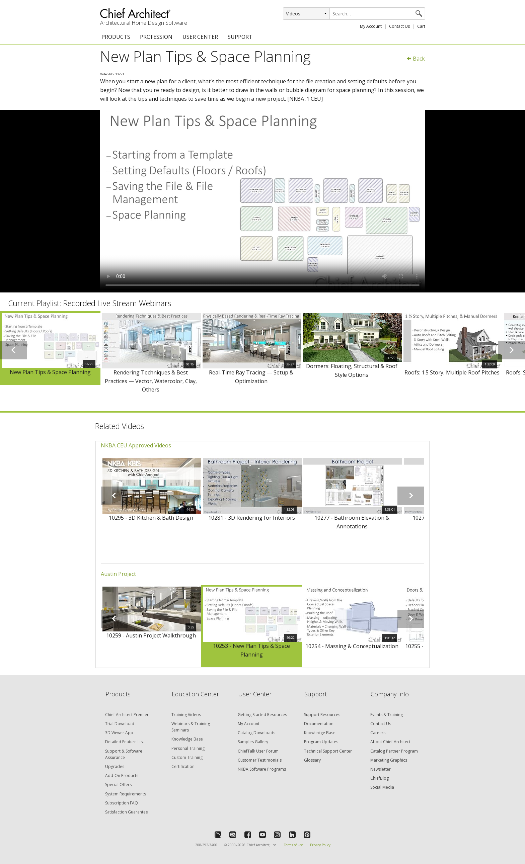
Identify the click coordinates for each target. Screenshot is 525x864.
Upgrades (114, 766)
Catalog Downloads (256, 733)
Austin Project (118, 574)
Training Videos (186, 714)
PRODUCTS (115, 36)
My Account (371, 26)
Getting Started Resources (262, 714)
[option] (50, 348)
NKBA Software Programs (262, 769)
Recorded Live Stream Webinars (117, 303)
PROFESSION (156, 36)
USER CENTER (200, 36)
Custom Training (187, 757)
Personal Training (188, 748)
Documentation (318, 723)
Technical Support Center (328, 751)
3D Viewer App (119, 733)
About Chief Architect (390, 742)
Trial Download (119, 723)
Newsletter (380, 769)
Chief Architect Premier (127, 714)
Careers (377, 733)
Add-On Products (121, 775)
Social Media (382, 787)
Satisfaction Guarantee (126, 812)
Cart (421, 26)
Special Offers (118, 784)
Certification (183, 766)
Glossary (312, 760)
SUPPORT (240, 36)
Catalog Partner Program (394, 751)
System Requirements (125, 794)
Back (415, 58)
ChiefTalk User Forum (258, 751)
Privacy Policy (320, 845)
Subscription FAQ (121, 803)
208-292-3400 (206, 845)
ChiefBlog (379, 778)
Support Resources (322, 714)
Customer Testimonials (260, 760)
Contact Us (399, 26)
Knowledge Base (187, 739)
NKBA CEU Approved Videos (136, 445)
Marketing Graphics (388, 760)
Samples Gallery (253, 742)
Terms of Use (293, 845)
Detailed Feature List (124, 742)
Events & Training (386, 714)
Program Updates (321, 742)
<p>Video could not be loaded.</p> (262, 201)
